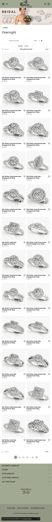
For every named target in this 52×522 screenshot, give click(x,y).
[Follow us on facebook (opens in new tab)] (24, 492)
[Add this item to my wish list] (25, 78)
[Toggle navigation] (3, 4)
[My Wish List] (45, 4)
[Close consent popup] (38, 518)
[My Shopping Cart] (49, 4)
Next (47, 49)
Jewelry (5, 27)
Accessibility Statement (38, 508)
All (36, 457)
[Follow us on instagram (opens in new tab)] (27, 492)
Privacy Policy (11, 508)
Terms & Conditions (23, 508)
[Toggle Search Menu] (7, 4)
